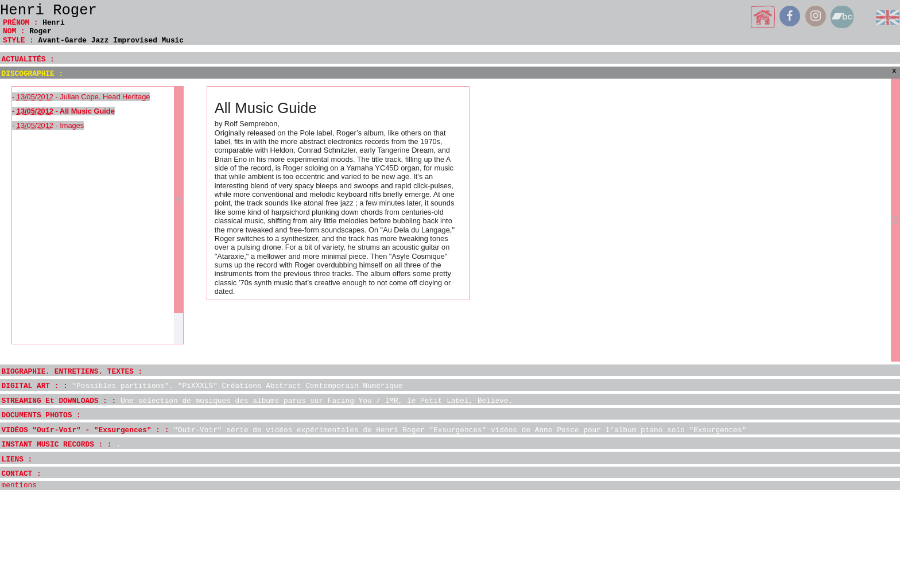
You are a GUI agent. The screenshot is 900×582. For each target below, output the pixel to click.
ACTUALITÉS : (28, 59)
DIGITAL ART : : (202, 386)
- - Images (48, 125)
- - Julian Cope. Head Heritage (81, 96)
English (888, 16)
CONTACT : (21, 474)
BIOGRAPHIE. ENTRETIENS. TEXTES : (72, 371)
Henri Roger (48, 10)
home (763, 16)
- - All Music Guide (63, 111)
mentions (19, 485)
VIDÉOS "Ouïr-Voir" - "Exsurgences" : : (374, 430)
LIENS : (17, 459)
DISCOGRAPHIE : (33, 73)
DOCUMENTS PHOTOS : (41, 415)
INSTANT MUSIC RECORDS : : (61, 444)
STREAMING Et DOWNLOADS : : (257, 401)
